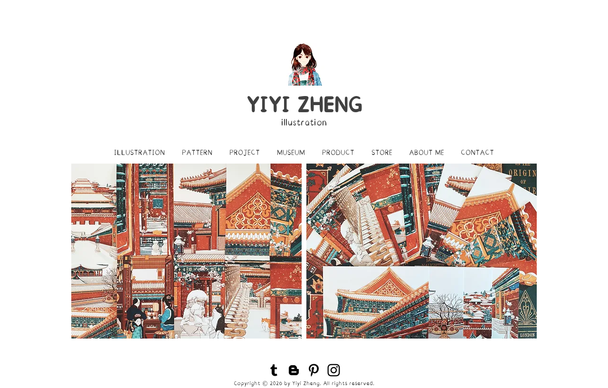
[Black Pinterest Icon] (313, 370)
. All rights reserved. (347, 383)
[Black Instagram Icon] (333, 370)
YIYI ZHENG (304, 105)
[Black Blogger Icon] (293, 370)
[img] (186, 251)
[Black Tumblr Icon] (274, 370)
